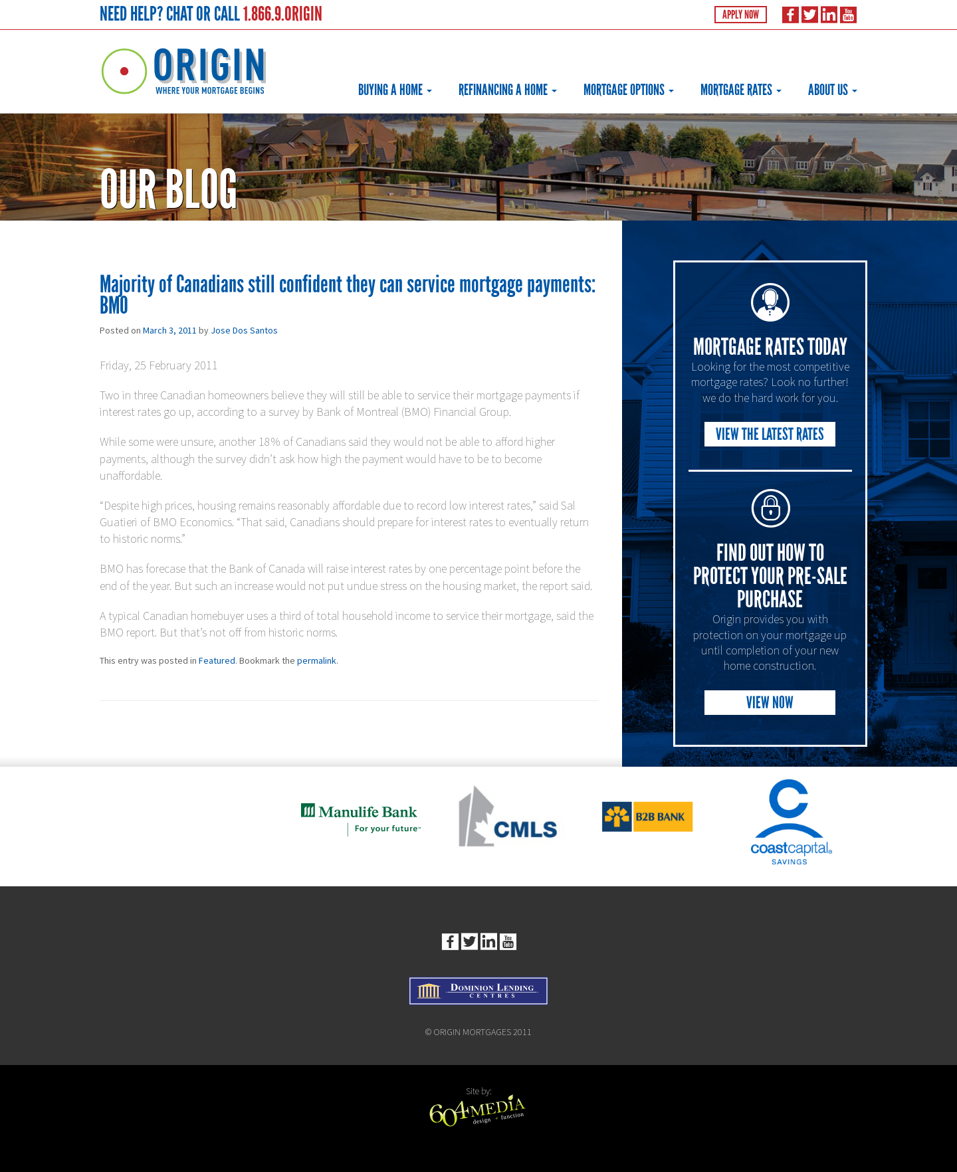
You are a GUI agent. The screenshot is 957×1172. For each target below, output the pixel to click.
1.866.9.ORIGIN (282, 13)
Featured (217, 660)
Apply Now (740, 14)
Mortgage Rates (741, 89)
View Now (770, 702)
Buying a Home (395, 89)
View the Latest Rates (770, 434)
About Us (832, 89)
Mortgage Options (629, 89)
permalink (316, 660)
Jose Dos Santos (244, 330)
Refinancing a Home (508, 89)
